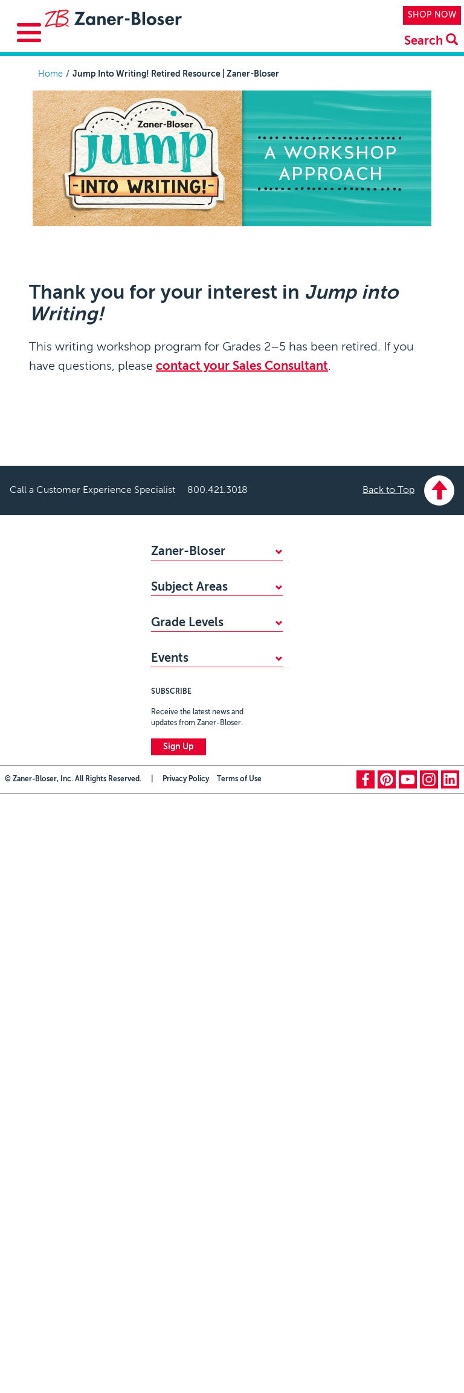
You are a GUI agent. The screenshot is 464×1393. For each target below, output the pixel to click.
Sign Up (178, 1078)
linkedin (450, 1111)
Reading (166, 739)
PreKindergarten (182, 826)
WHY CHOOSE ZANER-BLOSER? (215, 574)
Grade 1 (166, 866)
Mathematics (176, 700)
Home (50, 74)
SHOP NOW (432, 15)
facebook (365, 1111)
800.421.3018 (217, 490)
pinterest (387, 1111)
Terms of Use (239, 1111)
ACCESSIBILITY (180, 633)
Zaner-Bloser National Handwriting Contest (194, 958)
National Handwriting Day (200, 985)
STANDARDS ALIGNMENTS (204, 613)
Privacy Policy (186, 1111)
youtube (408, 1111)
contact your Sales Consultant (242, 367)
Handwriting (174, 720)
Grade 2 (166, 885)
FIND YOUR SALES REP (196, 593)
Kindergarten (176, 846)
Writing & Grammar (188, 759)
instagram (429, 1111)
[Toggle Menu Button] (29, 32)
